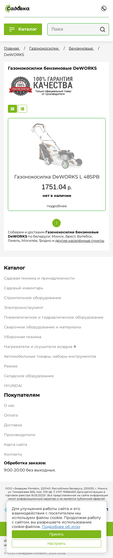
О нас (9, 405)
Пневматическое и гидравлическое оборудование (54, 317)
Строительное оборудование (32, 297)
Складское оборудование (29, 375)
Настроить (56, 543)
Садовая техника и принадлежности (39, 278)
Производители (19, 435)
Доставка (13, 425)
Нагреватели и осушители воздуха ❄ (40, 346)
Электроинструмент (23, 307)
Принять (56, 534)
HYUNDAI (13, 385)
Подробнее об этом (61, 526)
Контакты (13, 454)
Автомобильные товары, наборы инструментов (50, 356)
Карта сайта (15, 444)
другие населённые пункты (79, 240)
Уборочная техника (22, 336)
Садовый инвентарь (23, 288)
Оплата (11, 415)
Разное (11, 366)
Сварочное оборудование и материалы (42, 327)
